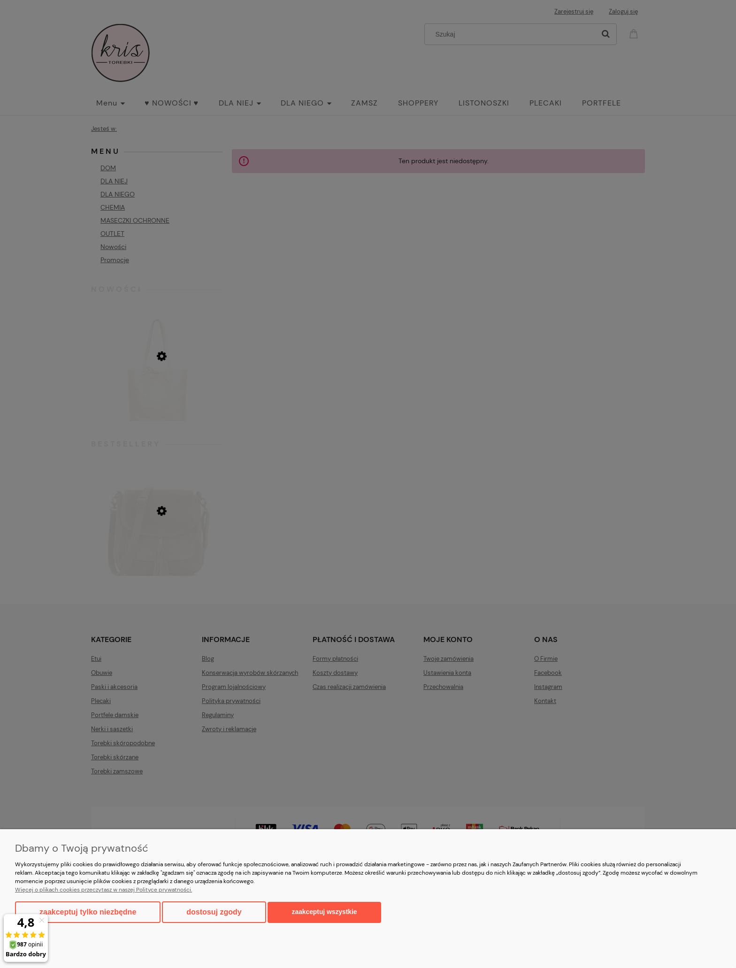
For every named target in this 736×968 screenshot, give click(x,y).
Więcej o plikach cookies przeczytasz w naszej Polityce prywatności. (103, 889)
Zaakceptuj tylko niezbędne (87, 912)
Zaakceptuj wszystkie (324, 911)
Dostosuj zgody (213, 912)
